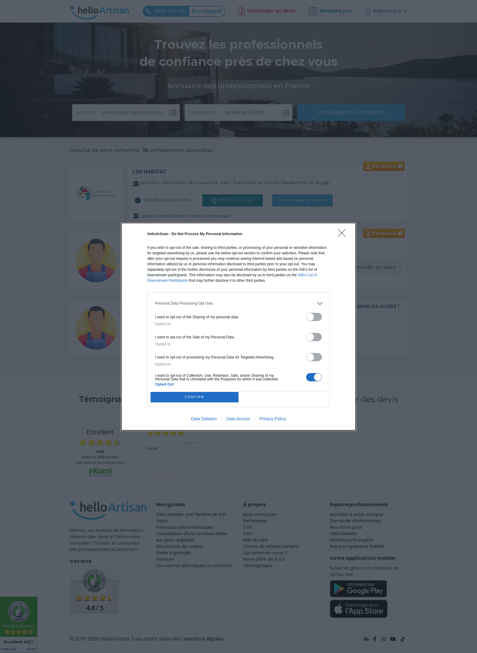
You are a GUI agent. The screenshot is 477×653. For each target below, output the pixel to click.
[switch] (314, 317)
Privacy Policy (272, 418)
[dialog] (238, 326)
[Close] (344, 235)
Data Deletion (204, 418)
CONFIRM (194, 397)
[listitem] (238, 303)
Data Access (238, 418)
